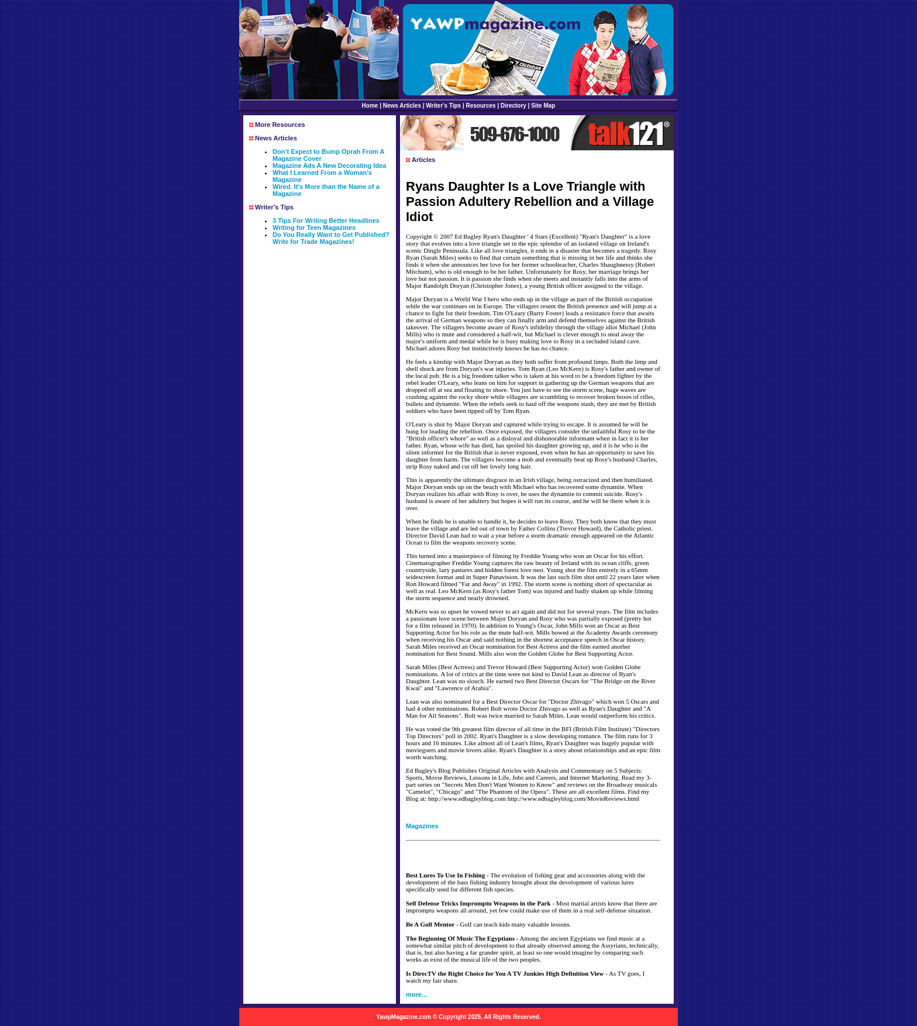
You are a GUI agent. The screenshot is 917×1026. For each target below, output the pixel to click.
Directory (513, 105)
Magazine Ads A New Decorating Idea (329, 165)
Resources (481, 105)
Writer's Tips (443, 105)
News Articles (402, 105)
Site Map (543, 105)
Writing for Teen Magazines (314, 227)
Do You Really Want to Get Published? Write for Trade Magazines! (331, 238)
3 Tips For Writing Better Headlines (326, 220)
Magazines (422, 825)
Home (370, 105)
